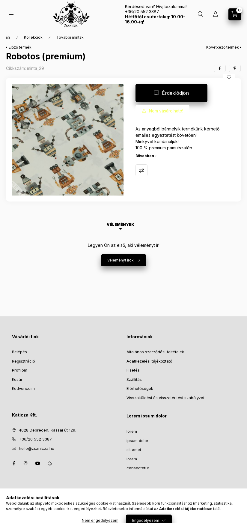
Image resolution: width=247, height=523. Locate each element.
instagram (26, 463)
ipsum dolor (137, 440)
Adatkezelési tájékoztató (149, 361)
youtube (38, 463)
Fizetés (133, 370)
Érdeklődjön (175, 93)
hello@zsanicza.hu (36, 448)
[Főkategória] (8, 37)
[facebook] (220, 68)
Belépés (19, 351)
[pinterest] (235, 68)
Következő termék (222, 47)
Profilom (19, 370)
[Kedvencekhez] (229, 77)
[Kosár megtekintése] (234, 14)
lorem (131, 431)
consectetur (137, 467)
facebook (14, 463)
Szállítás (134, 379)
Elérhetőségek (139, 388)
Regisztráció (23, 361)
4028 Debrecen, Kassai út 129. (47, 430)
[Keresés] (201, 14)
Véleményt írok (120, 260)
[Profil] (216, 14)
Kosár (17, 379)
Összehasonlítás (141, 170)
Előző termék (20, 47)
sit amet (133, 449)
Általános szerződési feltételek (155, 351)
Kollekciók (33, 37)
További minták (70, 37)
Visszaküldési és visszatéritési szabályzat (165, 397)
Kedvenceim (23, 388)
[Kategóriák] (11, 14)
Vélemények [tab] (120, 224)
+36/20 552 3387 (35, 439)
